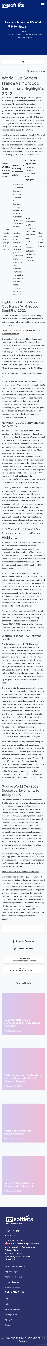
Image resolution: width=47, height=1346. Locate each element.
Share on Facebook (23, 941)
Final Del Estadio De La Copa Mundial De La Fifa (20, 871)
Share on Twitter (22, 948)
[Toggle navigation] (42, 4)
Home (23, 31)
